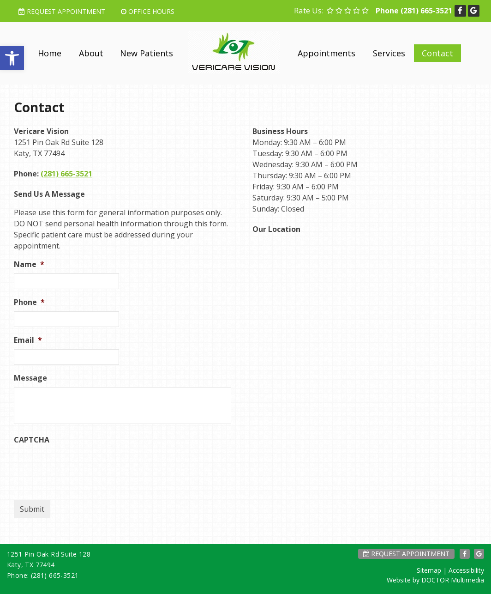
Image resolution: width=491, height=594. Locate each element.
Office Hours (147, 11)
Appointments (326, 53)
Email (28, 340)
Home (49, 53)
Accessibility (466, 570)
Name (29, 264)
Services (389, 53)
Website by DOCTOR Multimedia (435, 580)
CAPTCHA (31, 440)
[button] (12, 58)
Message (30, 378)
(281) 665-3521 (426, 11)
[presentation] (84, 467)
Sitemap (429, 570)
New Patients (146, 53)
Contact (437, 53)
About (91, 53)
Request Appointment (61, 11)
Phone (29, 302)
